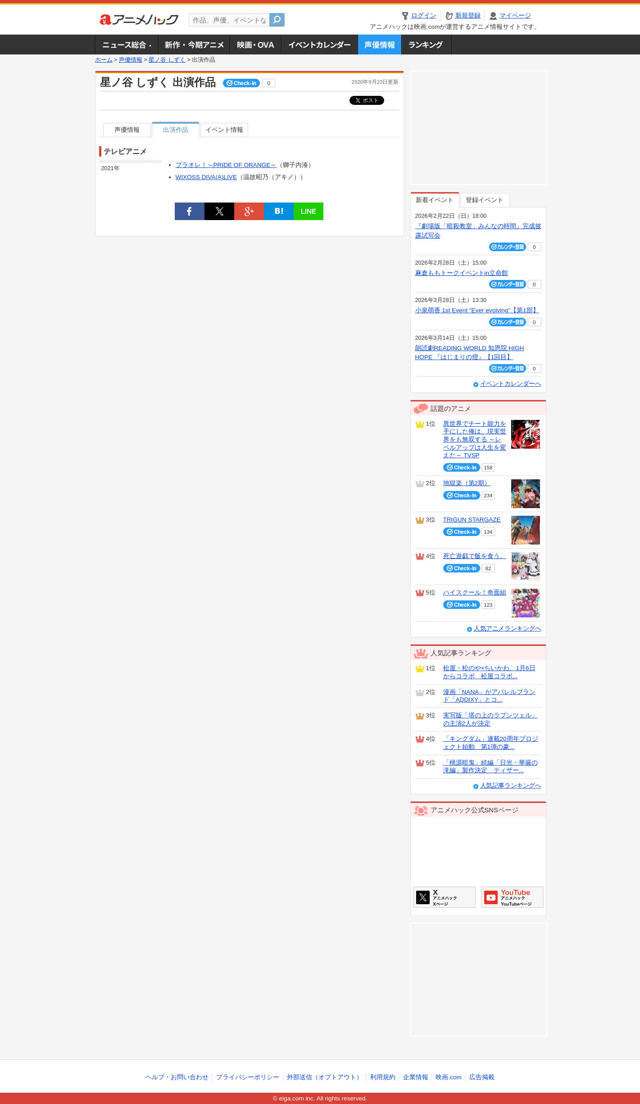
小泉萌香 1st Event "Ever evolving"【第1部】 (477, 310)
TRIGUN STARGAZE (472, 519)
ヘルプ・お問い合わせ (177, 1077)
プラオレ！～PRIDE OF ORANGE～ (226, 165)
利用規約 (382, 1077)
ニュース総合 (126, 44)
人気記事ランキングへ (510, 785)
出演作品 (175, 129)
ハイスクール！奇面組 (474, 592)
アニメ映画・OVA (255, 44)
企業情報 (415, 1077)
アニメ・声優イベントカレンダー (319, 44)
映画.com (448, 1077)
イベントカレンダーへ (510, 383)
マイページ (515, 15)
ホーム (104, 60)
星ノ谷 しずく (167, 60)
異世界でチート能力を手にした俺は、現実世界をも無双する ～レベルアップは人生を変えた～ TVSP (474, 439)
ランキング (426, 44)
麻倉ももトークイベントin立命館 (461, 273)
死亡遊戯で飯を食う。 (474, 556)
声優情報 (379, 44)
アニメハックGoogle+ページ (512, 897)
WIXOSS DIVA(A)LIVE (206, 177)
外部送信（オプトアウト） (325, 1077)
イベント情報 (224, 129)
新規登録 (468, 15)
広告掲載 (482, 1077)
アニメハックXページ (444, 897)
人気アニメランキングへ (507, 628)
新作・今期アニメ (194, 44)
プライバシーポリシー (247, 1077)
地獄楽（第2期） (467, 483)
